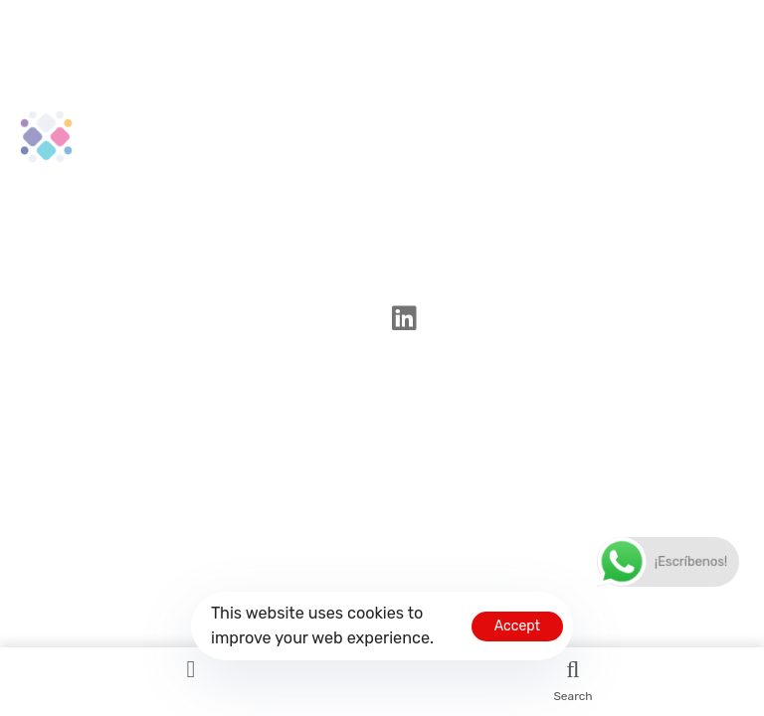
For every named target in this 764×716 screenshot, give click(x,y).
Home (491, 125)
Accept (517, 626)
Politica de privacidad (556, 161)
